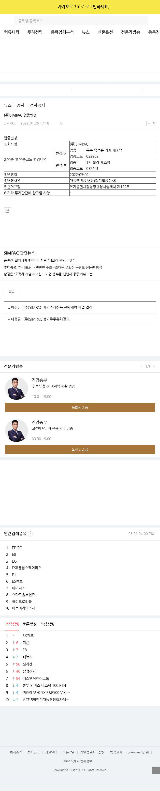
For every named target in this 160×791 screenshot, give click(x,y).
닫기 (153, 7)
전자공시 (37, 105)
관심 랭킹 (47, 624)
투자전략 (35, 32)
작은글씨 (148, 123)
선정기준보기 (30, 533)
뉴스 (86, 32)
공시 (20, 105)
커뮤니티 (11, 32)
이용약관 (69, 752)
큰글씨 (153, 123)
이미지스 (18, 588)
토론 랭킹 (30, 624)
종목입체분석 (62, 32)
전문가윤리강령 (138, 752)
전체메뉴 (155, 20)
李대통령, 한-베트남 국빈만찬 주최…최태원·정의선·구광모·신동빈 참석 (53, 267)
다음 (154, 366)
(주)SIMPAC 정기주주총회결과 (46, 319)
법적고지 (116, 752)
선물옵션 (105, 32)
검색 (143, 20)
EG (14, 561)
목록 (11, 292)
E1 (14, 575)
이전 (142, 366)
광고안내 (51, 752)
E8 (14, 554)
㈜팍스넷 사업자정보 (78, 761)
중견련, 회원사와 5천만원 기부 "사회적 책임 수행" (39, 260)
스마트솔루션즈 (23, 595)
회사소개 (16, 752)
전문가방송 (130, 32)
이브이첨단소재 (23, 608)
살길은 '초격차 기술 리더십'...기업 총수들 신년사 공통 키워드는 (48, 274)
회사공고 (33, 752)
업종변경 (10, 138)
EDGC (17, 548)
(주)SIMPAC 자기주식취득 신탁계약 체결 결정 (57, 307)
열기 (156, 770)
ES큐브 (17, 581)
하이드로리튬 (22, 601)
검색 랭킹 (12, 624)
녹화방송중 (80, 407)
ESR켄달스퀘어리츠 (26, 568)
